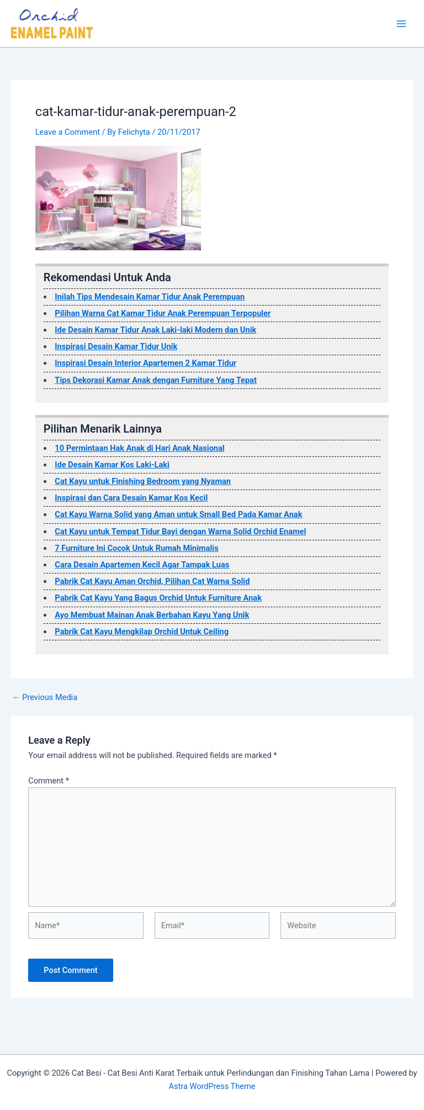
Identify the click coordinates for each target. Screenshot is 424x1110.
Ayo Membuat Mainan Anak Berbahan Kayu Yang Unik (152, 615)
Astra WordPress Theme (211, 1086)
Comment (48, 781)
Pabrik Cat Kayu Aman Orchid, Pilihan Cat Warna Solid (152, 581)
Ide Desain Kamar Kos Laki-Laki (112, 465)
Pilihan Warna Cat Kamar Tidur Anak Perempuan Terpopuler (163, 313)
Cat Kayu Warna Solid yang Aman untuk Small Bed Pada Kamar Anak (178, 514)
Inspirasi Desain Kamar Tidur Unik (116, 346)
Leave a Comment (67, 132)
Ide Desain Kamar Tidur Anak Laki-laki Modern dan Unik (155, 330)
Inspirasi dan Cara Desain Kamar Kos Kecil (131, 498)
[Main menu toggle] (401, 23)
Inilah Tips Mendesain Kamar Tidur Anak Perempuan (150, 297)
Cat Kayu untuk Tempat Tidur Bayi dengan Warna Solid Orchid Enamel (180, 531)
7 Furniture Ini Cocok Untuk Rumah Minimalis (136, 548)
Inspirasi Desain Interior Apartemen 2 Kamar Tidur (145, 363)
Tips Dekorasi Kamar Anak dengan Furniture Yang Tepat (155, 380)
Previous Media (44, 697)
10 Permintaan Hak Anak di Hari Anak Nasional (139, 448)
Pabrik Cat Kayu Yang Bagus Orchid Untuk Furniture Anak (158, 598)
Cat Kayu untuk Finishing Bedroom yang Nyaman (143, 481)
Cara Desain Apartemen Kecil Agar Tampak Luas (142, 565)
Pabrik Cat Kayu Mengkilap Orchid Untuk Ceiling (142, 631)
